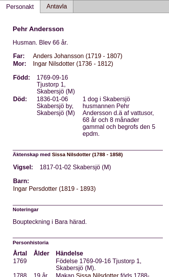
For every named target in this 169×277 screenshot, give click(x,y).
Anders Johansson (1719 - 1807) (78, 56)
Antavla (56, 6)
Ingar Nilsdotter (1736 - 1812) (73, 63)
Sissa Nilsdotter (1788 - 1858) (87, 154)
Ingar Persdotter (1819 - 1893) (54, 188)
